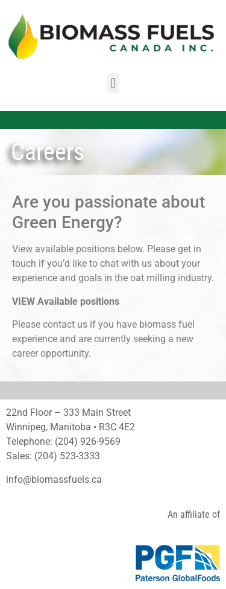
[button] (113, 83)
